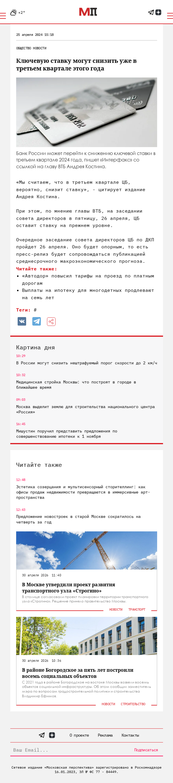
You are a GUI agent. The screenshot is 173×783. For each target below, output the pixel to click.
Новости (39, 48)
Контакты (130, 735)
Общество (23, 48)
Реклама (105, 735)
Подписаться (146, 749)
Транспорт (136, 609)
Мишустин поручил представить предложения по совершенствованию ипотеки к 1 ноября (66, 433)
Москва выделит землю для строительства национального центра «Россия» (85, 409)
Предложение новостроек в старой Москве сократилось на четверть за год (78, 519)
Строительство (133, 704)
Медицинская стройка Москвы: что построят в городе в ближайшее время (76, 384)
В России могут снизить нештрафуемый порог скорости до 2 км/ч (86, 363)
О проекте (79, 735)
